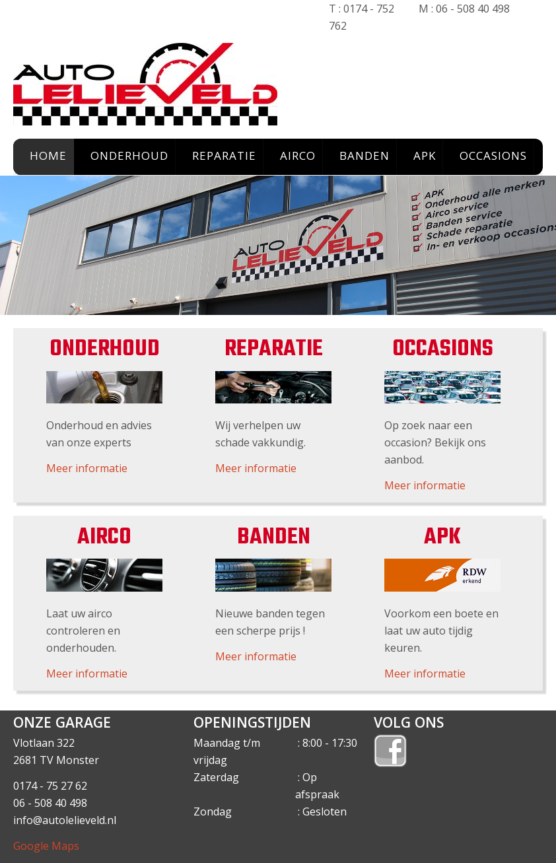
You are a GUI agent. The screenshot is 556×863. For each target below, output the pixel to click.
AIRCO (298, 155)
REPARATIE (224, 155)
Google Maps (46, 846)
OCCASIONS (493, 155)
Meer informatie (86, 468)
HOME (48, 155)
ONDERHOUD (129, 155)
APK (424, 155)
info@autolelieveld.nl (64, 820)
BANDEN (364, 155)
